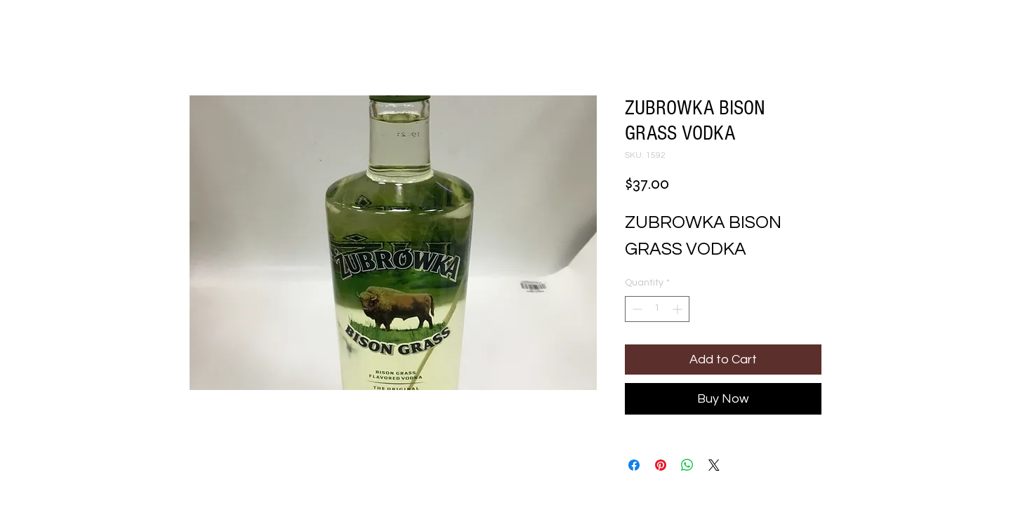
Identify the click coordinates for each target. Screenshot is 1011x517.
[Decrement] (636, 309)
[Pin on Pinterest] (660, 465)
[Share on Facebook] (634, 465)
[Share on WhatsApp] (687, 465)
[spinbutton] (657, 309)
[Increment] (678, 309)
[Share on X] (714, 465)
